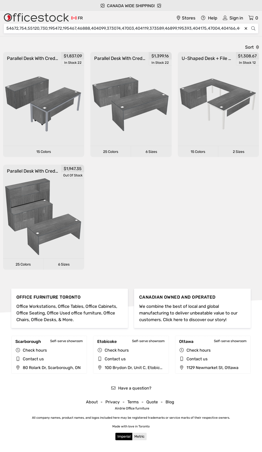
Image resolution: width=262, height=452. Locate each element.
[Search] (124, 28)
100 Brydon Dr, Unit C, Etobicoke (132, 367)
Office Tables (70, 306)
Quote (152, 402)
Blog (170, 402)
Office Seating (30, 313)
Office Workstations (36, 306)
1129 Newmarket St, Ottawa (208, 367)
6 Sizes (151, 152)
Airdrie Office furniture (132, 408)
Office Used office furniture (74, 313)
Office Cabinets (100, 306)
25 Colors (110, 152)
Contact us (33, 358)
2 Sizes (238, 152)
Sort (252, 47)
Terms (133, 402)
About (92, 402)
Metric (139, 436)
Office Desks (43, 319)
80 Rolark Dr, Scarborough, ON (48, 367)
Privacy (112, 402)
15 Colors (43, 152)
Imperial (123, 436)
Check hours (35, 350)
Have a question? (131, 388)
